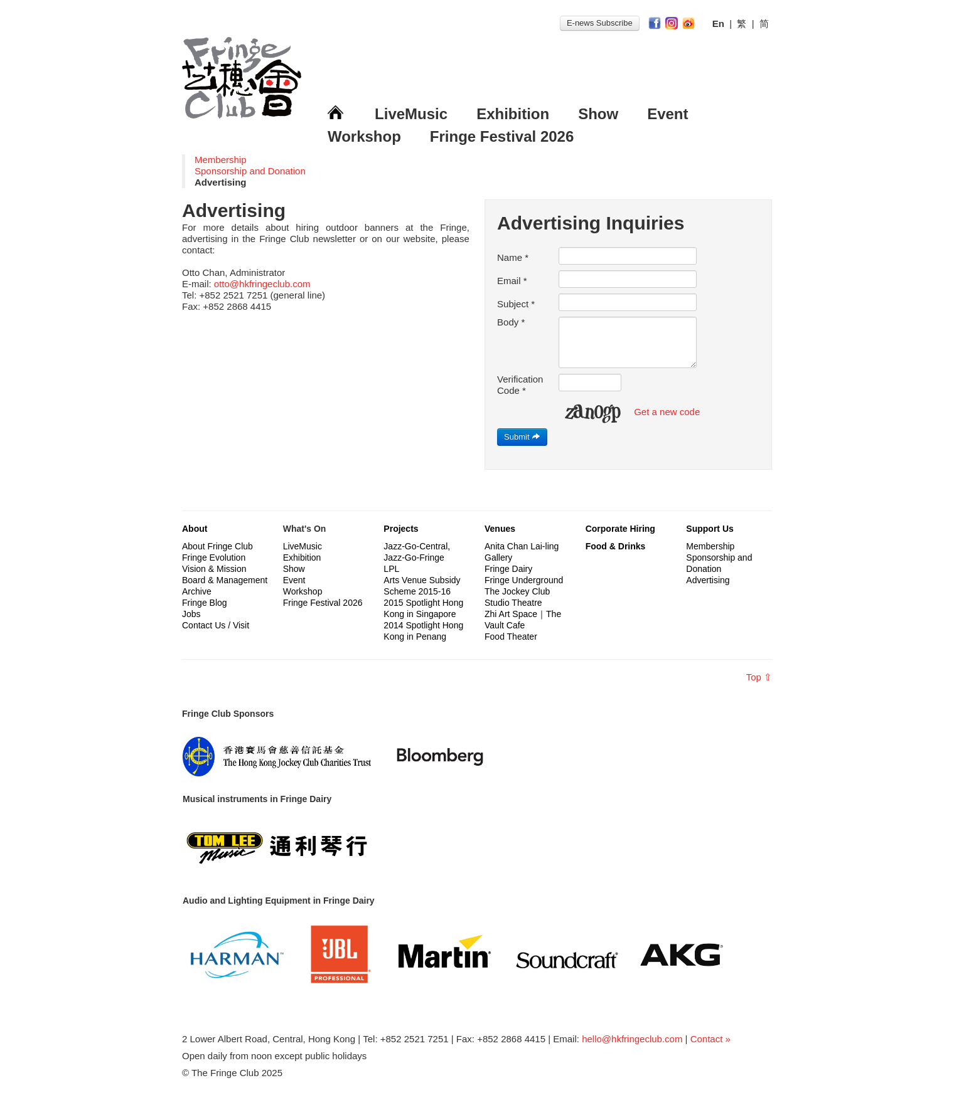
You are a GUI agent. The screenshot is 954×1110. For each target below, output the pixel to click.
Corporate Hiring (620, 529)
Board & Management (224, 580)
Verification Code (520, 385)
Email (512, 280)
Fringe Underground (524, 580)
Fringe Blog (204, 603)
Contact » (710, 1038)
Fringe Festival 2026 (502, 136)
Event (667, 113)
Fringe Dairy (508, 569)
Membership (221, 159)
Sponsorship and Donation (250, 171)
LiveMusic (411, 113)
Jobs (191, 614)
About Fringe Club (217, 546)
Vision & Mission (214, 569)
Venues (500, 529)
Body (511, 322)
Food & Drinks (616, 546)
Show (598, 113)
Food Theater (511, 637)
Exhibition (512, 113)
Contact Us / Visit (215, 625)
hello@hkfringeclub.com (632, 1038)
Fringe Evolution (213, 557)
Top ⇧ (759, 677)
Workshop (364, 136)
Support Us (709, 529)
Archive (197, 591)
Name (512, 257)
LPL (391, 569)
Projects (400, 529)
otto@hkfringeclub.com (262, 283)
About (194, 529)
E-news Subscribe (600, 23)
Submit (522, 436)
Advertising (707, 580)
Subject (516, 304)
